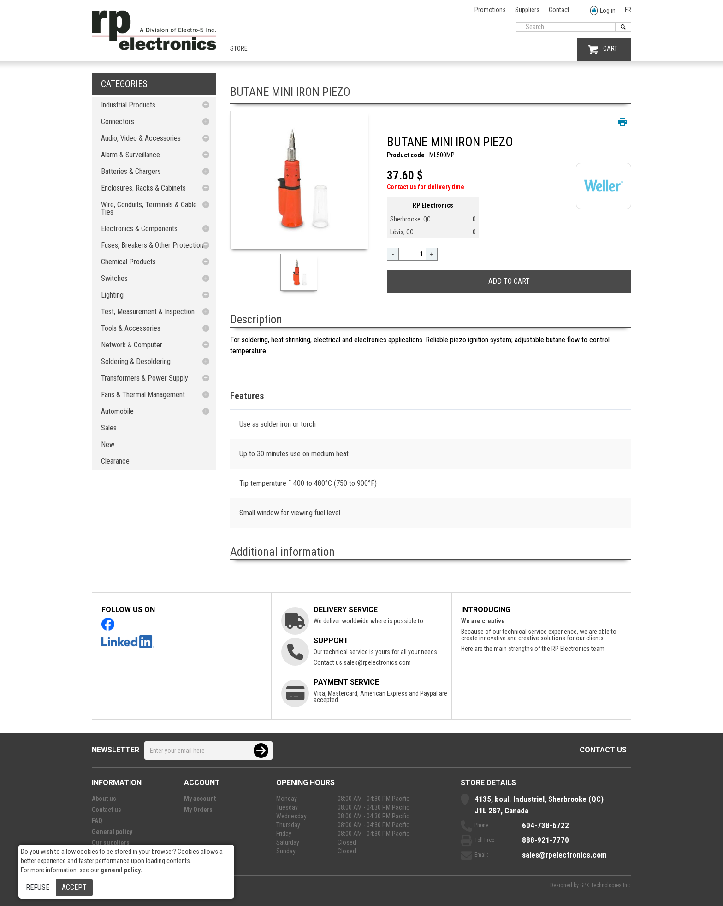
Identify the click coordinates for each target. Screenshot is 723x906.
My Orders (198, 809)
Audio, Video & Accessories (141, 138)
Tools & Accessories (130, 328)
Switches (114, 278)
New (107, 444)
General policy (112, 831)
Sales (109, 427)
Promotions (490, 9)
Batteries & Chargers (131, 171)
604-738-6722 (545, 825)
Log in (603, 10)
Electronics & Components (139, 228)
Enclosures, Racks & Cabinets (143, 188)
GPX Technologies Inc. (605, 885)
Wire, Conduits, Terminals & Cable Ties (149, 208)
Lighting (112, 295)
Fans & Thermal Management (143, 394)
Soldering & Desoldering (136, 361)
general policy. (121, 870)
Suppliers (527, 9)
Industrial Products (128, 105)
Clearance (115, 461)
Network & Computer (131, 344)
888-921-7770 (545, 840)
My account (200, 798)
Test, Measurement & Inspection (148, 311)
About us (104, 798)
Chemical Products (128, 261)
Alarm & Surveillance (130, 154)
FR (628, 9)
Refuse (37, 887)
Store (239, 48)
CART (602, 49)
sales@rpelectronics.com (377, 662)
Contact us (603, 749)
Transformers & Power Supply (144, 378)
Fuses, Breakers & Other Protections (154, 245)
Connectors (117, 121)
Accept (74, 887)
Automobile (117, 411)
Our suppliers (111, 842)
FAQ (97, 820)
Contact (559, 9)
